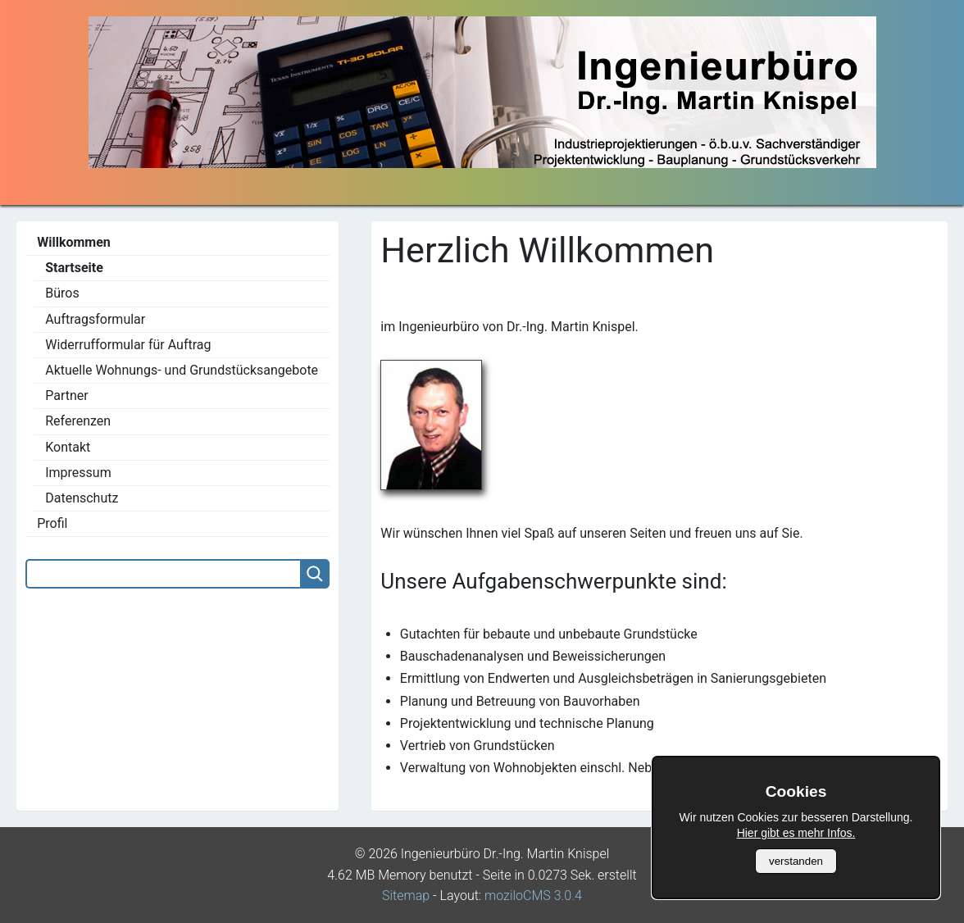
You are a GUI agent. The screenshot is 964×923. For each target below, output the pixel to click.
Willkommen (74, 242)
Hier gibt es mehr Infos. (796, 832)
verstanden (796, 861)
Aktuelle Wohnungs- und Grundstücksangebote (181, 370)
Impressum (78, 472)
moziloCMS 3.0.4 (533, 895)
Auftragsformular (95, 319)
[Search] (162, 574)
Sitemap (406, 895)
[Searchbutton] (315, 574)
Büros (62, 293)
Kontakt (67, 447)
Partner (67, 395)
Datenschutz (81, 498)
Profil (52, 523)
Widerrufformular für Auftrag (128, 344)
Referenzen (78, 421)
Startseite (74, 267)
